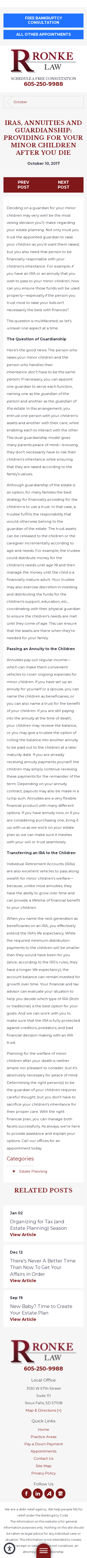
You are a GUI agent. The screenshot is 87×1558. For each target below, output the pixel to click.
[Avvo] (49, 1493)
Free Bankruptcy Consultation (43, 20)
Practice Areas (43, 1437)
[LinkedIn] (38, 1493)
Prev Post (23, 185)
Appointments (43, 1451)
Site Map (44, 1466)
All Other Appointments (43, 34)
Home (43, 1429)
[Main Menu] (43, 1551)
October (20, 102)
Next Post (64, 185)
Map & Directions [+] (43, 1410)
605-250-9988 (43, 84)
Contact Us (43, 1458)
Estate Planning (33, 1171)
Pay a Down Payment (43, 1444)
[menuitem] (43, 1429)
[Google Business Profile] (61, 1493)
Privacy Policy (43, 1473)
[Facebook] (27, 1493)
